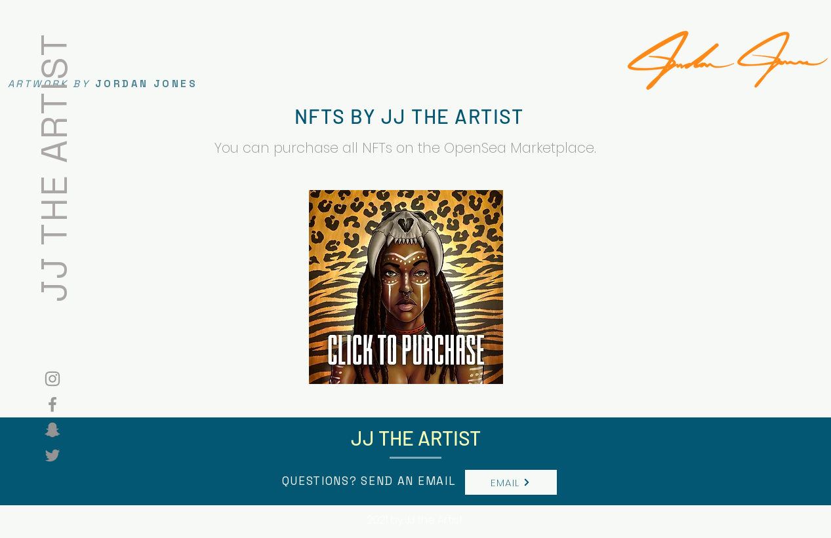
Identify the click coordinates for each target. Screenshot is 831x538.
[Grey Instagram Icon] (52, 379)
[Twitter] (52, 455)
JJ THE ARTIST (54, 166)
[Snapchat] (52, 430)
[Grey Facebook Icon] (52, 404)
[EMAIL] (510, 482)
